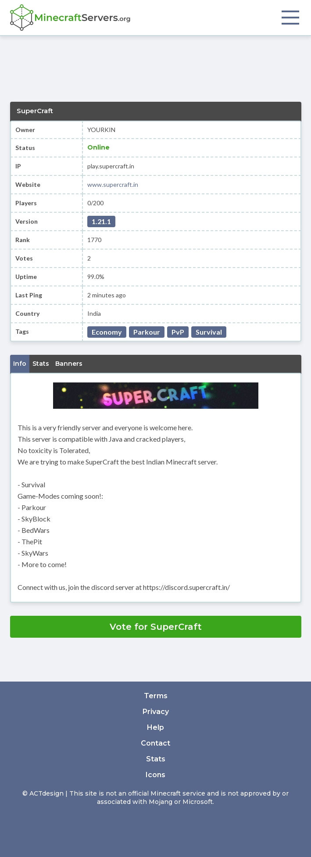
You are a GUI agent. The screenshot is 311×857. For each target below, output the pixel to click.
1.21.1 (101, 221)
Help (155, 727)
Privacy (156, 711)
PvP (178, 332)
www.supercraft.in (112, 184)
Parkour (146, 332)
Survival (209, 332)
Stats (155, 759)
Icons (155, 775)
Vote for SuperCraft (156, 626)
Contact (155, 743)
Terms (156, 696)
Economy (107, 332)
